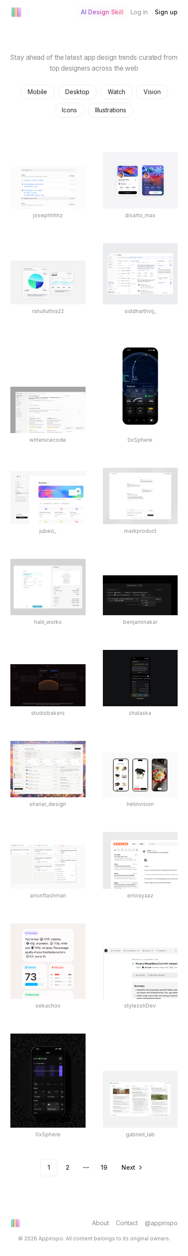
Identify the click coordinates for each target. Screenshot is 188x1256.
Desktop (77, 91)
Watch (116, 91)
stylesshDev (140, 1005)
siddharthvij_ (140, 311)
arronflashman (48, 895)
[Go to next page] (131, 1167)
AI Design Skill (102, 12)
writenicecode (47, 440)
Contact (127, 1223)
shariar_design (47, 804)
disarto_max (140, 215)
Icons (69, 110)
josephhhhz (48, 215)
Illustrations (110, 110)
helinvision (140, 804)
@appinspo (161, 1223)
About (100, 1223)
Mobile (37, 91)
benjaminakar (140, 622)
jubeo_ (47, 531)
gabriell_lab (140, 1134)
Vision (152, 91)
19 (104, 1167)
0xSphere (140, 440)
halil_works (48, 622)
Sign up (166, 12)
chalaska (140, 713)
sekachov (48, 1005)
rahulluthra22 (48, 311)
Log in (139, 12)
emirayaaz (140, 895)
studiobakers (48, 713)
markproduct (140, 531)
